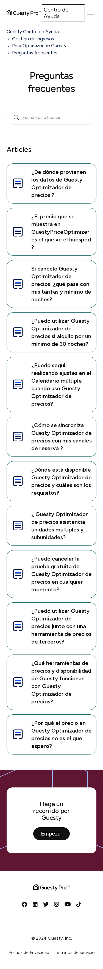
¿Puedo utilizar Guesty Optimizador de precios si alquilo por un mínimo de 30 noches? (51, 332)
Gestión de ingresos (33, 38)
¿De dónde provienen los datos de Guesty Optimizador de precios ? (48, 183)
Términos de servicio (75, 952)
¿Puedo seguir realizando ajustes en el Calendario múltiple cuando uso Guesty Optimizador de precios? (51, 384)
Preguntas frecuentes (34, 52)
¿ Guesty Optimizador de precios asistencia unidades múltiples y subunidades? (49, 526)
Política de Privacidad (29, 952)
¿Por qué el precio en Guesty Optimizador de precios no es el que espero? (51, 734)
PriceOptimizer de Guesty (39, 45)
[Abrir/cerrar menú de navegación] (90, 13)
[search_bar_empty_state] (51, 118)
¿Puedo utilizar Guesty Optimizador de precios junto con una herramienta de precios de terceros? (51, 626)
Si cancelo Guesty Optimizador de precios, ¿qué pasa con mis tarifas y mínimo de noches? (51, 284)
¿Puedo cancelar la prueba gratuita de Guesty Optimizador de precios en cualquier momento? (51, 574)
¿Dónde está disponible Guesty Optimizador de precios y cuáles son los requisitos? (51, 481)
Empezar (51, 833)
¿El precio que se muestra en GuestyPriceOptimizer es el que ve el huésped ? (51, 231)
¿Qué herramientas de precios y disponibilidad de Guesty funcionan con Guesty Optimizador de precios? (51, 682)
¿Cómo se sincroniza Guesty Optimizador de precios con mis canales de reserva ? (51, 437)
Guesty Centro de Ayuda (33, 31)
